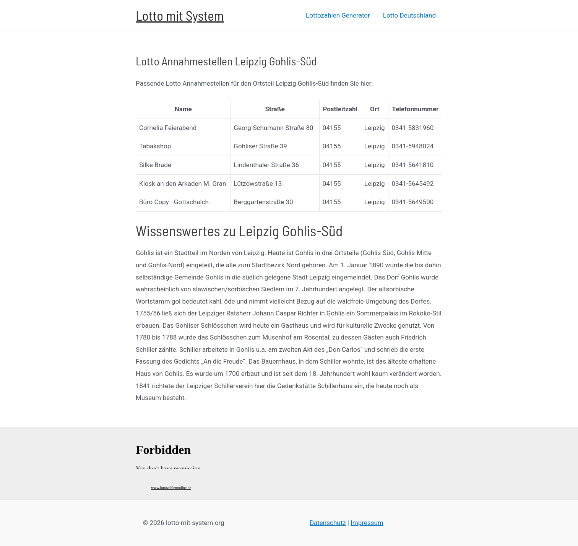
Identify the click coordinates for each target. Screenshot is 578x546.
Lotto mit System (180, 15)
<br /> (170, 452)
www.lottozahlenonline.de (171, 488)
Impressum (367, 522)
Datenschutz (328, 522)
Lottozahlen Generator (338, 15)
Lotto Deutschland (409, 15)
